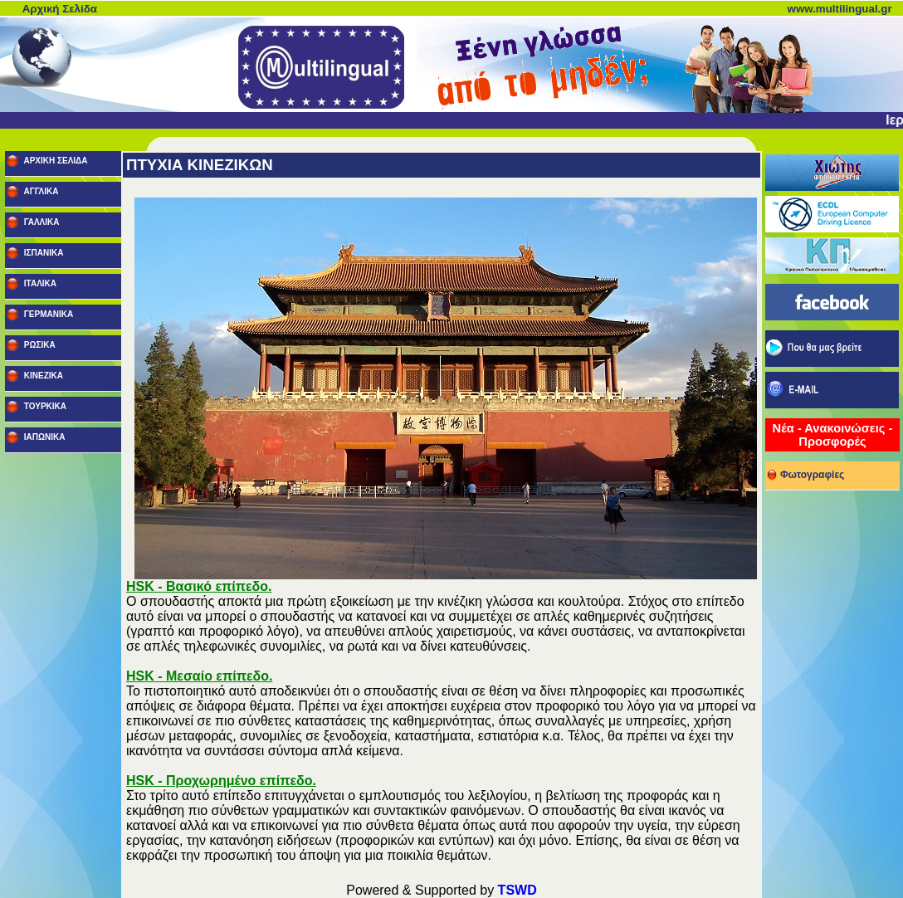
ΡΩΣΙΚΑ (39, 344)
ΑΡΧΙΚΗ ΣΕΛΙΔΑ (55, 160)
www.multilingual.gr (840, 8)
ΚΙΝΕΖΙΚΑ (42, 375)
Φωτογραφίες (804, 472)
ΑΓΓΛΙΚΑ (40, 191)
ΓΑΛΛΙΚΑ (40, 222)
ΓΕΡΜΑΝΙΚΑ (47, 314)
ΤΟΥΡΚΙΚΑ (44, 406)
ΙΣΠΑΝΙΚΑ (42, 252)
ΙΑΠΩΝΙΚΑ (43, 437)
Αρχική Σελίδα (59, 8)
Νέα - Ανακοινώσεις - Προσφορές (833, 435)
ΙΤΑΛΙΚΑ (39, 283)
